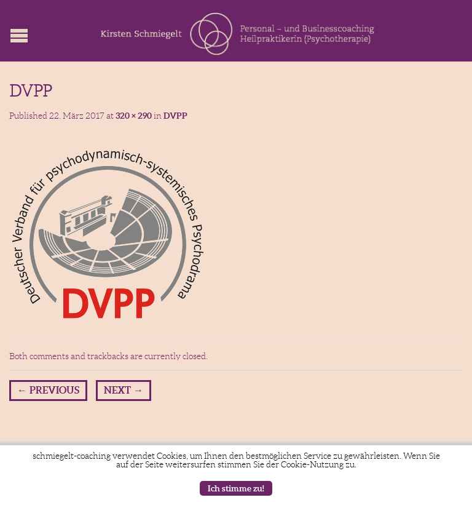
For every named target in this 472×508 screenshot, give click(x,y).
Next (123, 389)
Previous (48, 389)
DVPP (175, 116)
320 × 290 (134, 116)
